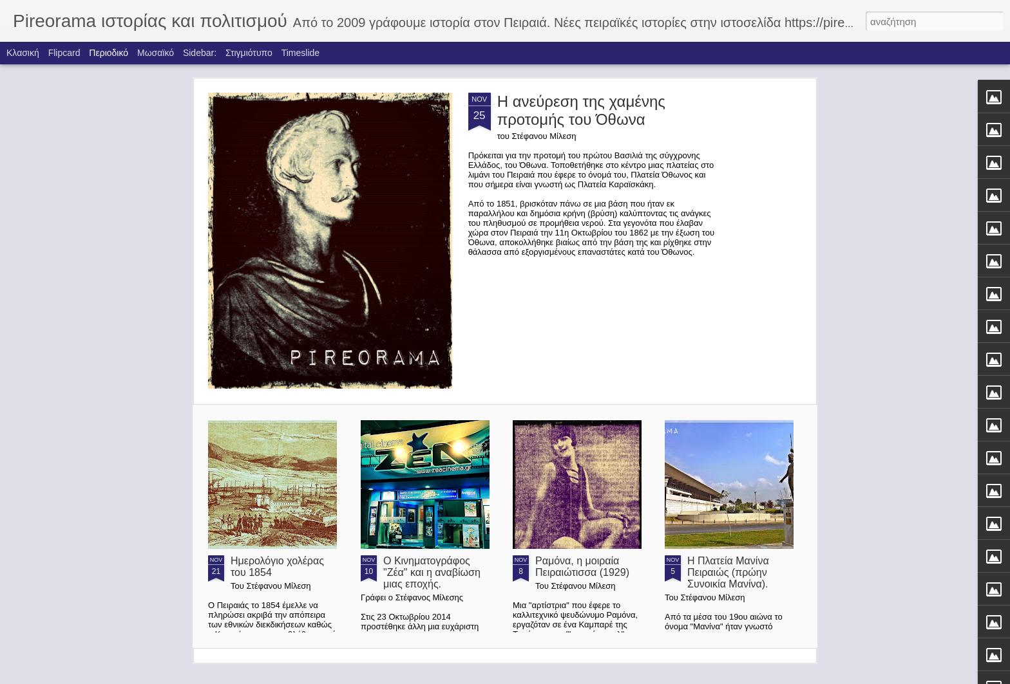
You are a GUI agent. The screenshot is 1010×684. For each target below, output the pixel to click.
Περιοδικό (108, 53)
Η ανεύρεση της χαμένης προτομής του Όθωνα (581, 110)
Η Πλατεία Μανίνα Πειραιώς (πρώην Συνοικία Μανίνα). (728, 572)
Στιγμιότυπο (248, 53)
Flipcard (64, 53)
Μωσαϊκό (155, 53)
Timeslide (300, 53)
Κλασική (22, 53)
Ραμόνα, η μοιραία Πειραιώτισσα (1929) (582, 566)
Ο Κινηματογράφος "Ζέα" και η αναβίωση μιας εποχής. (432, 572)
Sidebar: (199, 53)
